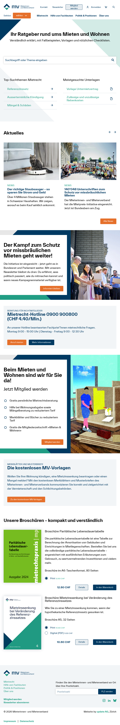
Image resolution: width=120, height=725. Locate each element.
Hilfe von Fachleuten (61, 15)
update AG (102, 711)
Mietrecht (42, 15)
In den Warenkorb (104, 587)
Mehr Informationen (41, 342)
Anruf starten (16, 342)
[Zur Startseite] (21, 7)
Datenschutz (27, 721)
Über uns (104, 15)
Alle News (108, 221)
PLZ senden (107, 691)
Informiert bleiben (51, 288)
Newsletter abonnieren (16, 702)
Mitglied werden (52, 442)
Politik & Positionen (86, 15)
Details (81, 587)
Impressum (10, 721)
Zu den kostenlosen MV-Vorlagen (26, 499)
